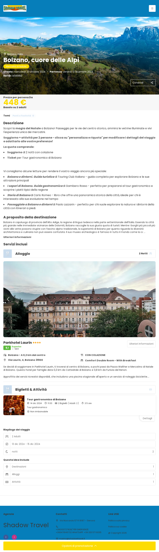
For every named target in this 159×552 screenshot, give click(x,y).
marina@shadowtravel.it (72, 538)
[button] (8, 299)
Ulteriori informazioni (17, 237)
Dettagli (147, 418)
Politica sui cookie (117, 526)
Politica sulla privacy (119, 520)
